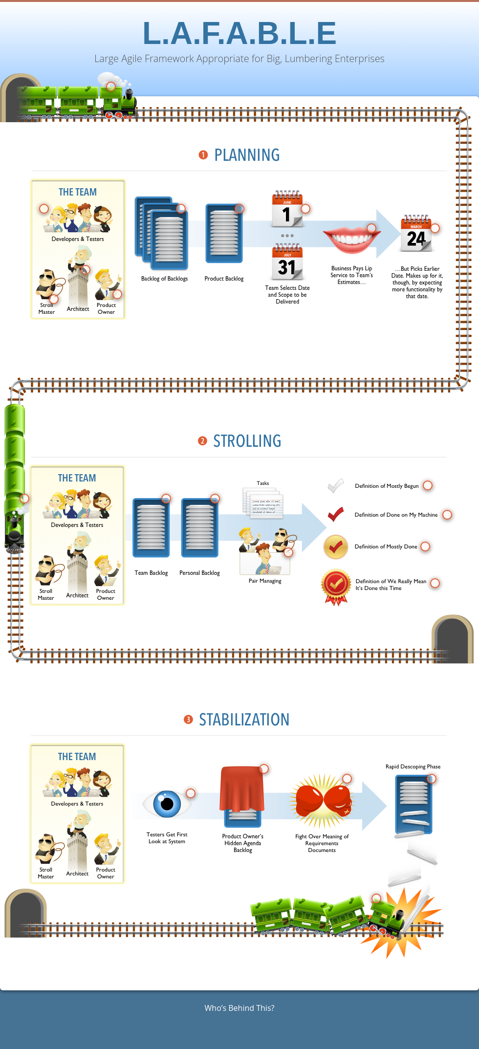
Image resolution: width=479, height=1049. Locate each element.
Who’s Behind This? (240, 1008)
